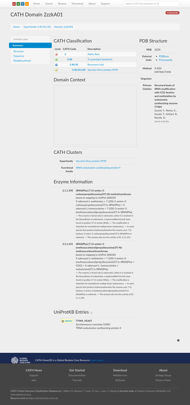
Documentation (77, 375)
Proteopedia (165, 59)
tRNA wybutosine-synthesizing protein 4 (98, 167)
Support (105, 3)
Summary (18, 45)
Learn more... (97, 360)
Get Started (77, 370)
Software (120, 380)
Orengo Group (163, 375)
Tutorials (77, 380)
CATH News (34, 370)
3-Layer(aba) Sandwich (100, 59)
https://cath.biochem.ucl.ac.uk (43, 398)
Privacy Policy (163, 380)
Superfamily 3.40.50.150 (37, 26)
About (92, 3)
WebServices (120, 375)
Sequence (18, 55)
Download (77, 3)
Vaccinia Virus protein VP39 (103, 69)
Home (36, 3)
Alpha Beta (94, 54)
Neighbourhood (22, 60)
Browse (62, 3)
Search (49, 3)
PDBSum (164, 56)
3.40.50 (74, 64)
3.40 (69, 59)
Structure (18, 51)
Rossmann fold (96, 64)
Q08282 (67, 321)
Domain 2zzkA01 (63, 26)
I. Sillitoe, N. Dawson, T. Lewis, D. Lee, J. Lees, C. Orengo (89, 391)
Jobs (33, 380)
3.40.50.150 (79, 69)
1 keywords (172, 12)
